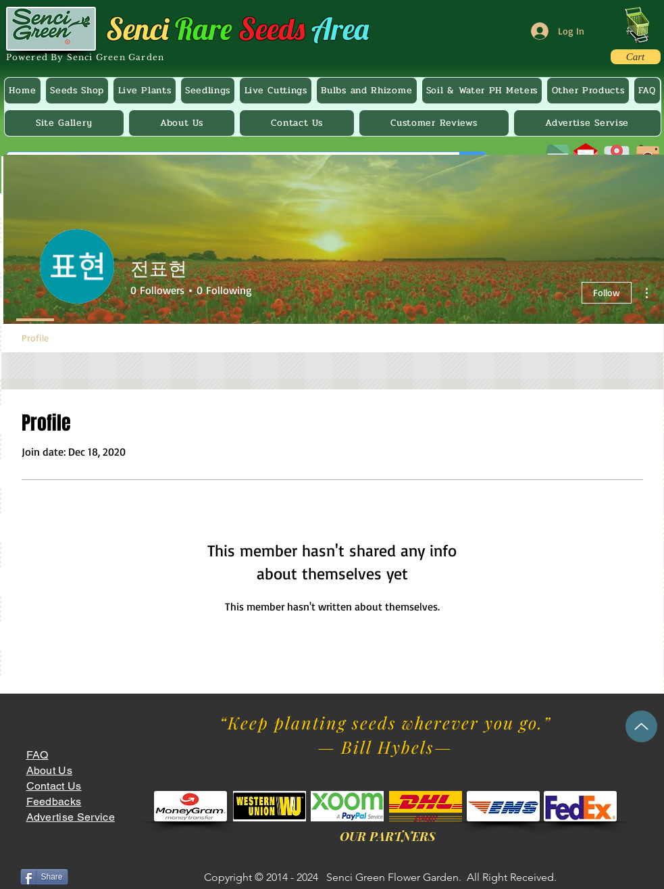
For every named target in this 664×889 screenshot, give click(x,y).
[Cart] (636, 56)
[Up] (641, 726)
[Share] (44, 877)
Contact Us (54, 785)
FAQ (37, 754)
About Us (49, 770)
